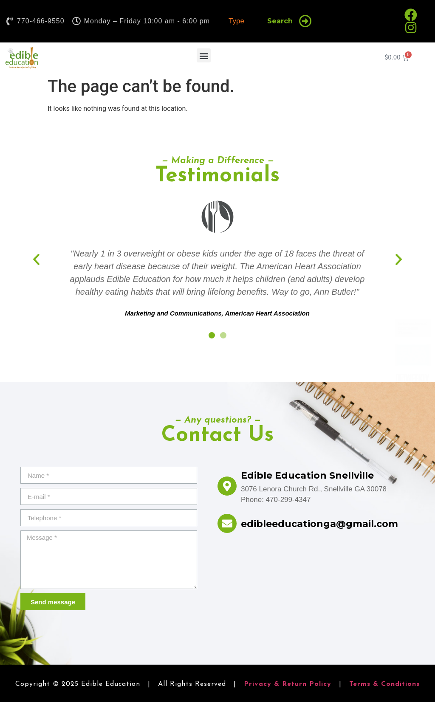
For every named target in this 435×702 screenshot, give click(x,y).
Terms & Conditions (384, 684)
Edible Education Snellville (307, 475)
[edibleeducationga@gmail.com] (227, 523)
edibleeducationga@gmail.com (319, 524)
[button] (204, 55)
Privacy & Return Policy (287, 684)
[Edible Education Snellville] (227, 486)
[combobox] (239, 21)
